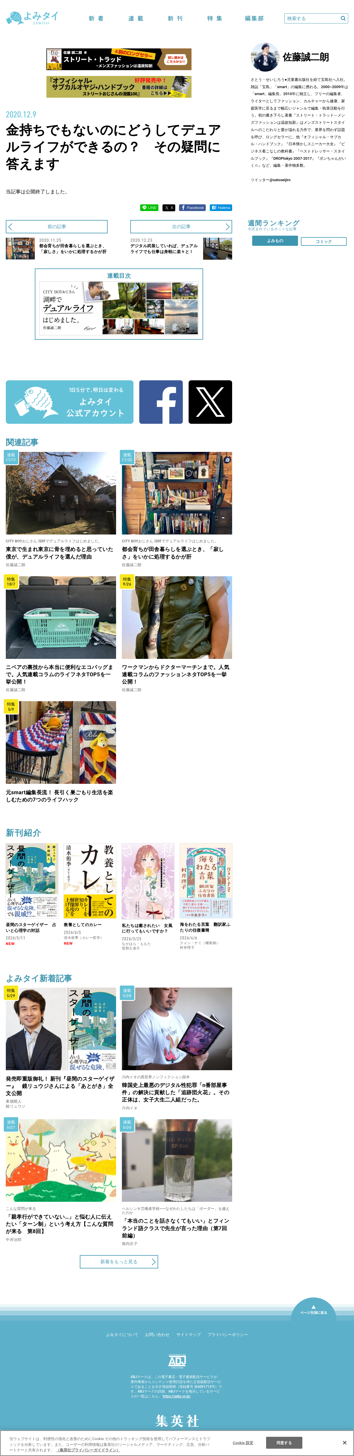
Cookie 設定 (243, 1442)
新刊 (175, 18)
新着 (96, 18)
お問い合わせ (157, 1334)
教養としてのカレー (83, 924)
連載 (136, 18)
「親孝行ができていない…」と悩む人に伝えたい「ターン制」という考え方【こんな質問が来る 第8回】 (59, 1224)
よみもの (275, 240)
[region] (177, 1443)
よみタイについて (122, 1334)
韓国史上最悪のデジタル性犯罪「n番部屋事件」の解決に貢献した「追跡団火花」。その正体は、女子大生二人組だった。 (175, 1092)
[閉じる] (344, 1442)
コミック (324, 241)
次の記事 (181, 226)
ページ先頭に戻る (314, 1320)
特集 (214, 18)
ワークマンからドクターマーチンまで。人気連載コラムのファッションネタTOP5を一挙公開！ (175, 674)
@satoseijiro (280, 180)
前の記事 (57, 226)
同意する (284, 1442)
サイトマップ (188, 1334)
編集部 (254, 18)
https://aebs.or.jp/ (177, 1396)
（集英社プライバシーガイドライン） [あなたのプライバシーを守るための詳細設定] (88, 1450)
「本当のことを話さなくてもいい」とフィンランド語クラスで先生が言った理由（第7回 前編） (177, 1228)
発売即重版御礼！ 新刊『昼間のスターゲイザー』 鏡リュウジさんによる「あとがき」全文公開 (60, 1086)
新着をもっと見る (119, 1261)
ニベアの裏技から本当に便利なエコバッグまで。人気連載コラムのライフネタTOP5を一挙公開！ (59, 674)
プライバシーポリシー (227, 1334)
